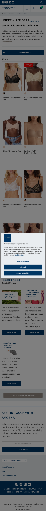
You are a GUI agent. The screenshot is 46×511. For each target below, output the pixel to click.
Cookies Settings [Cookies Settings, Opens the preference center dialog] (23, 261)
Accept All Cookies (23, 273)
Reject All (23, 267)
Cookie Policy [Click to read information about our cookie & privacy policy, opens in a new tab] (19, 255)
